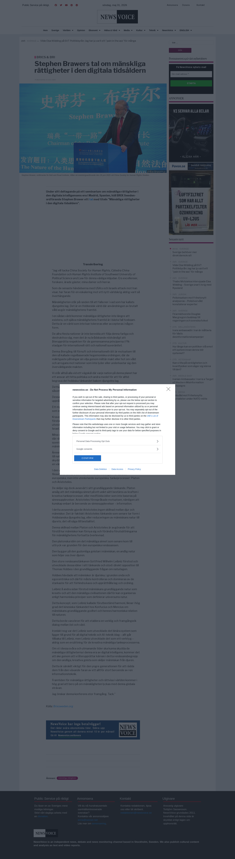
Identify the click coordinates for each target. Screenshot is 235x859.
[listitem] (117, 441)
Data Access (117, 469)
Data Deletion (100, 469)
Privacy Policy (134, 469)
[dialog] (117, 429)
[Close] (169, 390)
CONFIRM (88, 458)
